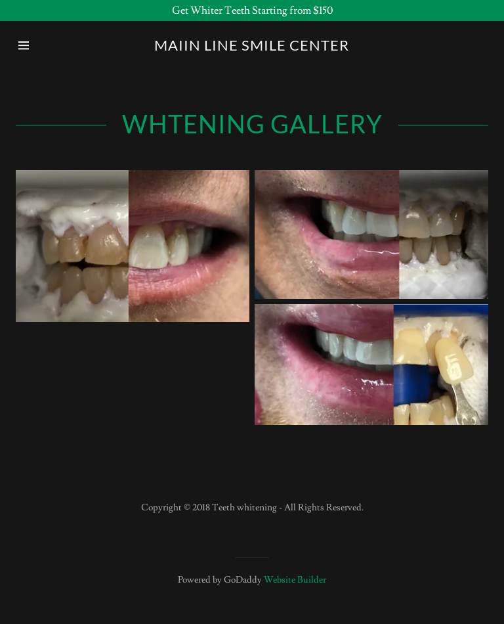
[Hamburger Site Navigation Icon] (38, 45)
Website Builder (295, 580)
